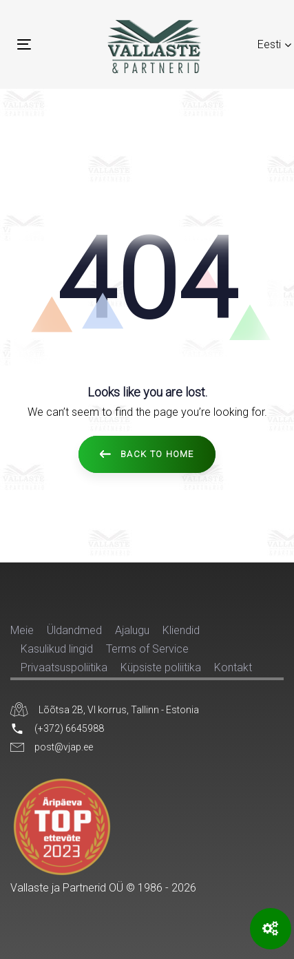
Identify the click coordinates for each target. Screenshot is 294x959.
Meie (22, 630)
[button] (275, 44)
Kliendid (181, 630)
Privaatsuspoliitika (64, 667)
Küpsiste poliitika (160, 667)
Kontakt (233, 667)
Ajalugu (132, 630)
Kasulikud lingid (57, 648)
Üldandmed (74, 630)
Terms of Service (147, 648)
